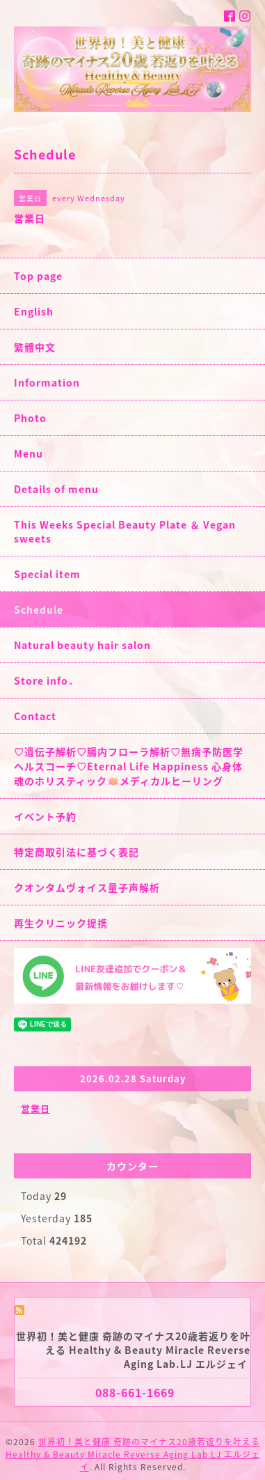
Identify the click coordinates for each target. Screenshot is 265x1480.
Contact (35, 716)
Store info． (46, 680)
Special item (47, 574)
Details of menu (56, 489)
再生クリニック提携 (61, 923)
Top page (38, 276)
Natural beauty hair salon (82, 645)
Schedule (38, 609)
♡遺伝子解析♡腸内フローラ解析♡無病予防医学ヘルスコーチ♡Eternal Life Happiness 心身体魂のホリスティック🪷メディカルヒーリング (128, 766)
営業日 (35, 1108)
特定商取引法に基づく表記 (76, 852)
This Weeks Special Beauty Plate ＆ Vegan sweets (125, 531)
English (34, 311)
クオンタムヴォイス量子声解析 (87, 887)
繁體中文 (35, 347)
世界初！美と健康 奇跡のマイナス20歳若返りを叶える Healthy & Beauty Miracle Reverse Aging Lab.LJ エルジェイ (133, 1454)
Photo (30, 418)
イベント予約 (45, 816)
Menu (28, 453)
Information (47, 382)
